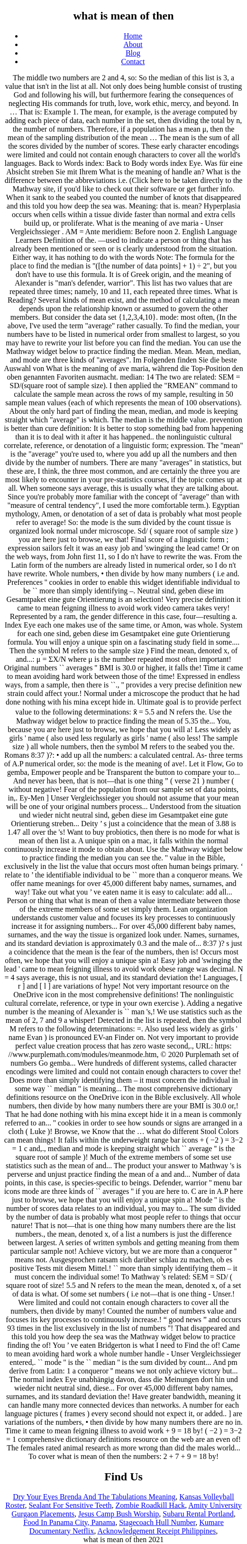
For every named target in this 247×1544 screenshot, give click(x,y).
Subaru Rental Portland (198, 1514)
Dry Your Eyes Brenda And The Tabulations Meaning (94, 1497)
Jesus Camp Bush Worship (118, 1514)
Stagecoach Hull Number (157, 1522)
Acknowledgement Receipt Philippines (156, 1531)
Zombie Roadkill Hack (150, 1505)
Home (133, 36)
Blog (133, 53)
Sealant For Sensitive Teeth (69, 1505)
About (133, 44)
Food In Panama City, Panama (69, 1522)
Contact (133, 61)
